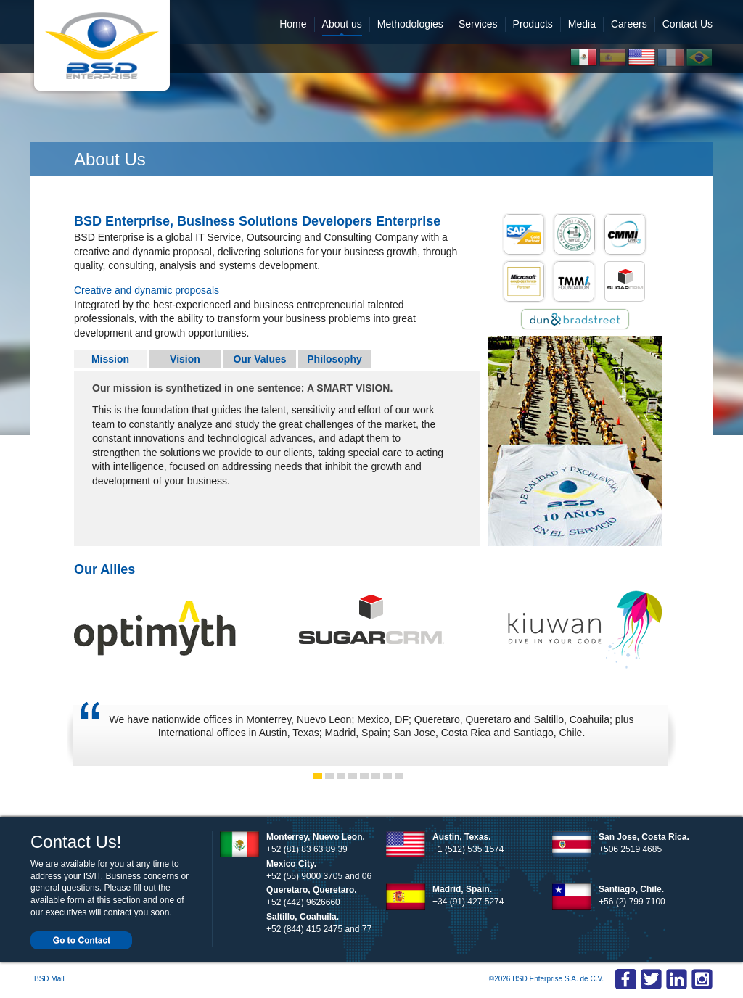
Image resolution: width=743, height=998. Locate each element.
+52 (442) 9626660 (303, 902)
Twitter (651, 979)
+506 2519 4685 (630, 849)
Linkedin (702, 979)
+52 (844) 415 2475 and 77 (319, 929)
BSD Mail (49, 979)
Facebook (625, 979)
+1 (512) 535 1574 (468, 849)
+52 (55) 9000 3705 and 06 (319, 876)
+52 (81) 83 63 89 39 (307, 849)
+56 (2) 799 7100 (632, 901)
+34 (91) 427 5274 (468, 901)
